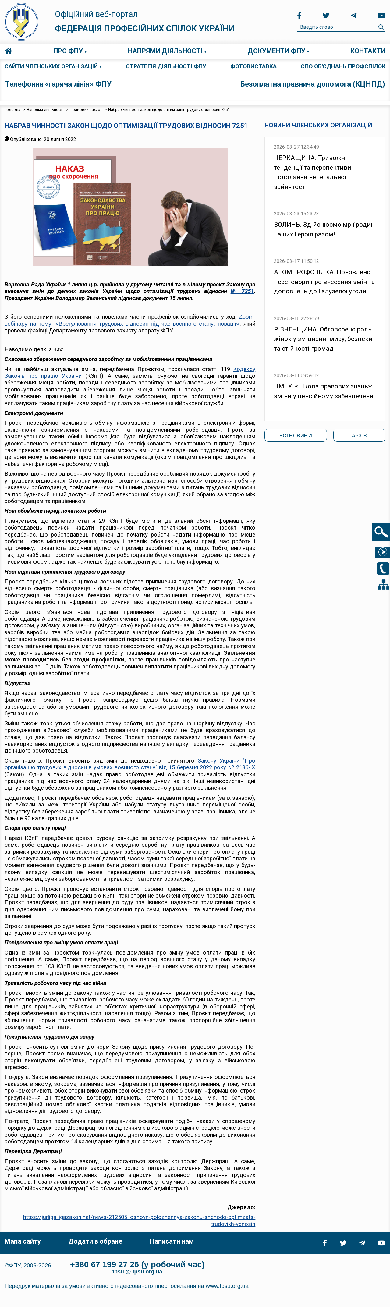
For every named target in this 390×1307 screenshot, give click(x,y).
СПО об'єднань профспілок (343, 66)
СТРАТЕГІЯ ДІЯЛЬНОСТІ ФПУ (166, 66)
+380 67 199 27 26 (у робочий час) (137, 1264)
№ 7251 (242, 291)
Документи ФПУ (276, 51)
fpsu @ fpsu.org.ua (137, 1272)
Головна (8, 51)
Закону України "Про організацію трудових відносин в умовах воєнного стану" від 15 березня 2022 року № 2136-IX (130, 764)
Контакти (367, 51)
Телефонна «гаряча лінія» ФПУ (58, 84)
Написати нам (172, 1241)
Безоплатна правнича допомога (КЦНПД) (312, 84)
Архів (359, 435)
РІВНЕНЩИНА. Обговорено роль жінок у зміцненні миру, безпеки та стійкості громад (323, 339)
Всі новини (295, 435)
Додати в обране (95, 1241)
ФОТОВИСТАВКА (253, 66)
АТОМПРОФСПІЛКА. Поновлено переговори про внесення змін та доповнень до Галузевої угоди (324, 281)
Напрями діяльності (165, 51)
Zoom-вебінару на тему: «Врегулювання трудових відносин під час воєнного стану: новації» (130, 320)
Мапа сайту (23, 1241)
